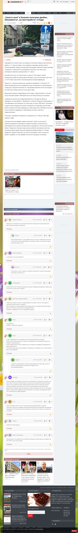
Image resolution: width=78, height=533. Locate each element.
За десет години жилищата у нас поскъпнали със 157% (64, 60)
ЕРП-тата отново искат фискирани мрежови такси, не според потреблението (65, 79)
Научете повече (39, 529)
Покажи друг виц (68, 213)
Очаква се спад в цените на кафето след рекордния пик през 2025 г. (64, 100)
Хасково (8, 60)
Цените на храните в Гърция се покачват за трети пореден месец (65, 38)
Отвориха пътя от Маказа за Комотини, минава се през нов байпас (64, 149)
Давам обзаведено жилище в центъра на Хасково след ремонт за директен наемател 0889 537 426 (19, 519)
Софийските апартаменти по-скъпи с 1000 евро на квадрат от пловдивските (65, 86)
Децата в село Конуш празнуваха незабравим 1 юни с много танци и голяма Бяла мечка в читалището (44, 477)
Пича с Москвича (18, 435)
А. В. (14, 401)
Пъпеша (15, 377)
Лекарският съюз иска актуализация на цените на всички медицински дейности (64, 73)
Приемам (74, 530)
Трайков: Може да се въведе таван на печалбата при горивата (64, 66)
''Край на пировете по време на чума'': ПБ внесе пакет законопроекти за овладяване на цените (65, 54)
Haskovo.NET (14, 170)
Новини (28, 13)
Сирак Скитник (17, 219)
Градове (55, 13)
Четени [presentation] (59, 130)
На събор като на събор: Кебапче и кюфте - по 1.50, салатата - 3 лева (12, 190)
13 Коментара (47, 60)
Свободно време (41, 13)
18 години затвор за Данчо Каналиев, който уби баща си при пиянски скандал (64, 179)
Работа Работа (17, 253)
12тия (17, 235)
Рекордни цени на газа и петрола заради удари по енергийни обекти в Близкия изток (64, 93)
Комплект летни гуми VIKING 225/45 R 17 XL (18, 506)
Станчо (17, 360)
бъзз (14, 319)
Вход (28, 454)
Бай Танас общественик (20, 299)
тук (24, 273)
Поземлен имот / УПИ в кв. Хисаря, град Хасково (19, 496)
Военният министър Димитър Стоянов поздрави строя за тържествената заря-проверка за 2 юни (11, 477)
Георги (15, 421)
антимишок (16, 283)
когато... (17, 267)
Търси (30, 515)
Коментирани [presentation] (69, 130)
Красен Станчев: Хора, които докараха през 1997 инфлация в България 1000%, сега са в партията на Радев (65, 46)
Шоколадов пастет (33, 508)
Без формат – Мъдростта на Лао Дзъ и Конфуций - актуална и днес (64, 123)
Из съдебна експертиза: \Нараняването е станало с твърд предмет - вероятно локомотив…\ (63, 208)
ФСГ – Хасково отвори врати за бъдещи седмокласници (28, 475)
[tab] (60, 130)
